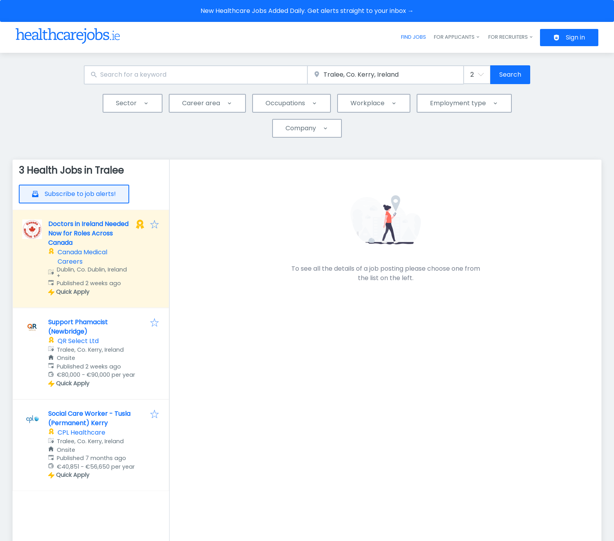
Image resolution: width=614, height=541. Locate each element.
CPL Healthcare (81, 432)
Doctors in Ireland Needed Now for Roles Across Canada (88, 233)
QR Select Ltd (78, 340)
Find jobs (413, 37)
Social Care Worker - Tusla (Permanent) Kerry (89, 418)
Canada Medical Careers (82, 257)
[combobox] (195, 74)
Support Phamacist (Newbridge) (78, 327)
